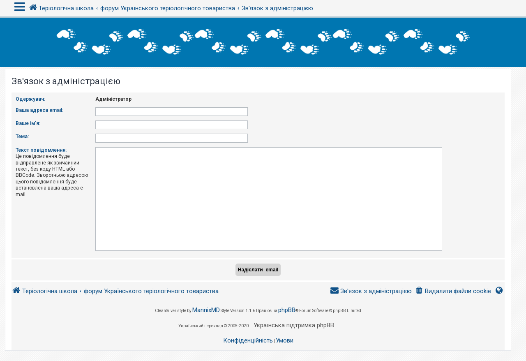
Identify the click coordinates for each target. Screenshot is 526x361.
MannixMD (206, 310)
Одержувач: (30, 99)
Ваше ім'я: (28, 123)
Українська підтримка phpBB (294, 325)
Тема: (22, 136)
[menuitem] (453, 291)
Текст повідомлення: (41, 150)
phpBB (286, 310)
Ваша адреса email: (39, 110)
